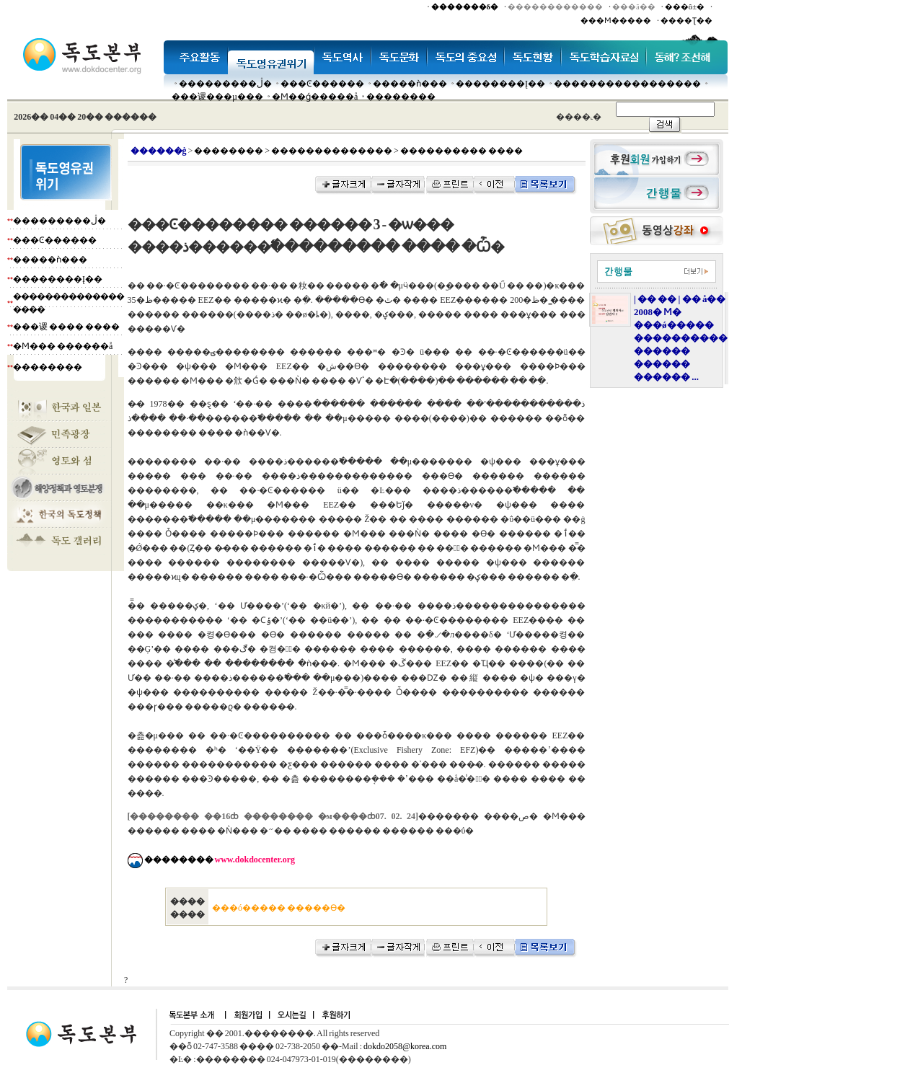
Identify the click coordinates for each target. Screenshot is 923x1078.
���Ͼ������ (322, 84)
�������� (401, 97)
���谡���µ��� (217, 97)
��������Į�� (500, 84)
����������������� (627, 84)
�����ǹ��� (410, 84)
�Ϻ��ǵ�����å (315, 97)
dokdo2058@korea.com (404, 1046)
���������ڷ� (225, 84)
